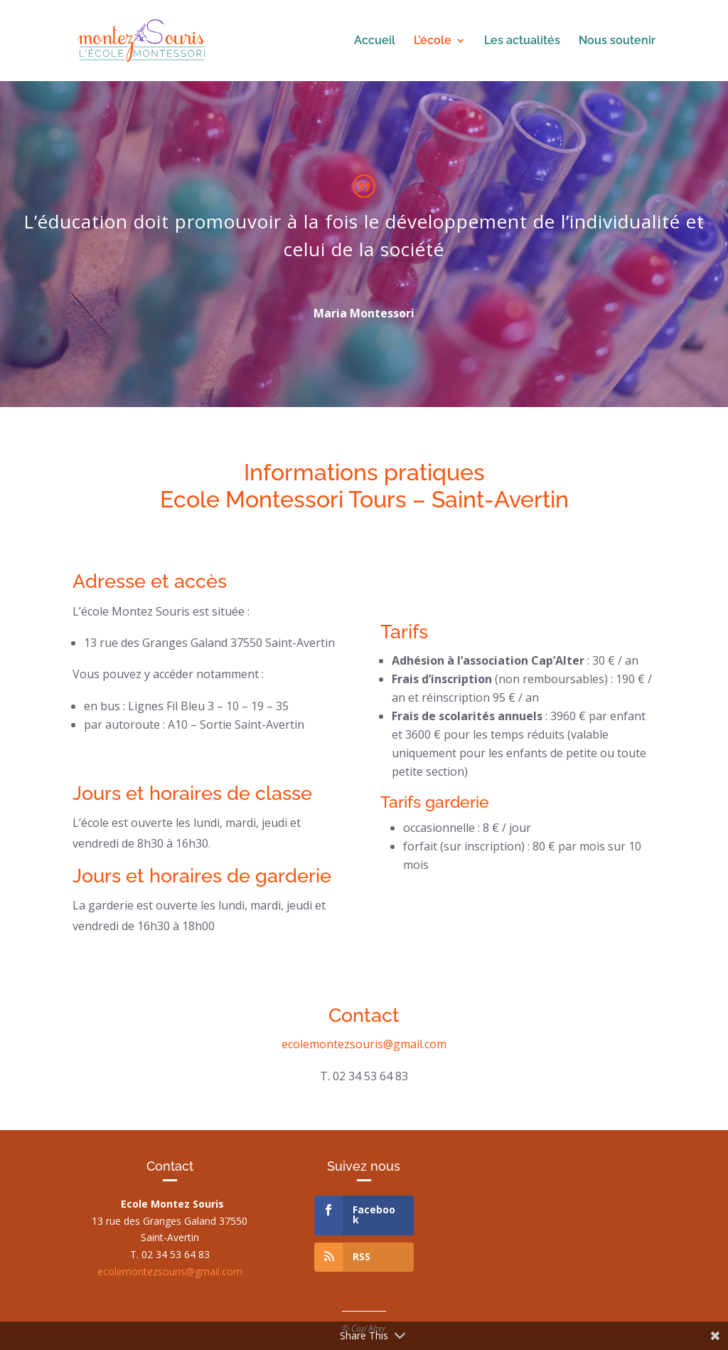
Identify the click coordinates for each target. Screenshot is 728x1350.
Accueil (374, 41)
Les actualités (522, 41)
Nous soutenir (617, 41)
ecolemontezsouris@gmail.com (364, 1044)
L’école (432, 41)
